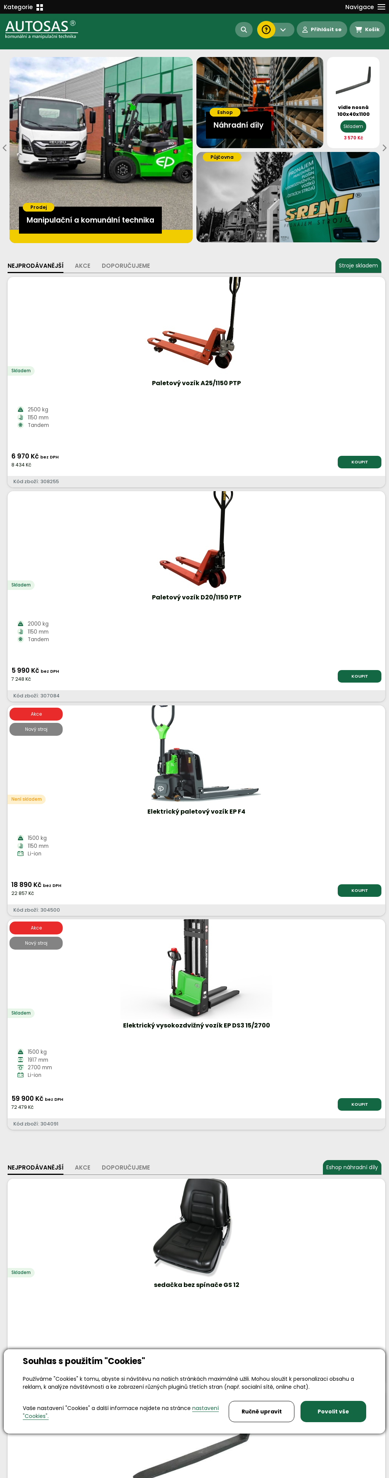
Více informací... (260, 901)
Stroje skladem (358, 265)
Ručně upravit (262, 1411)
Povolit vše (333, 1411)
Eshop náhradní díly (352, 525)
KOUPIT (74, 462)
